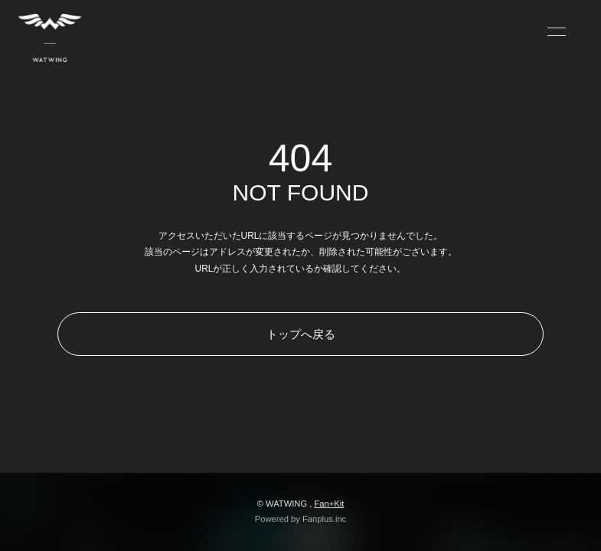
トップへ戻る (300, 334)
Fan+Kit (329, 503)
